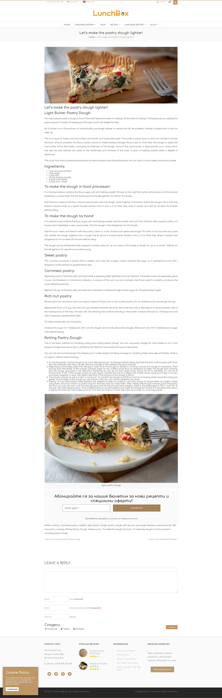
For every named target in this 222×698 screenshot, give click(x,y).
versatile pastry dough (56, 533)
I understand (12, 689)
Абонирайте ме (162, 669)
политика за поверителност (122, 519)
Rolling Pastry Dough (76, 529)
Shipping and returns (126, 651)
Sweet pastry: (95, 529)
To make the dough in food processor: (152, 529)
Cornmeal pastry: (69, 525)
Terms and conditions (126, 659)
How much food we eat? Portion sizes (62, 539)
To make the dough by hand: (117, 529)
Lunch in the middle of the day (163, 539)
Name (76, 599)
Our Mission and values (127, 663)
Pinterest (78, 629)
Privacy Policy (123, 655)
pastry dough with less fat (121, 525)
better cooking (51, 525)
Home (91, 37)
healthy (83, 525)
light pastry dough (97, 525)
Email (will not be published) (85, 608)
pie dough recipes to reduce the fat (153, 525)
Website (73, 617)
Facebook (51, 629)
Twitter (65, 629)
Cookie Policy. (13, 684)
